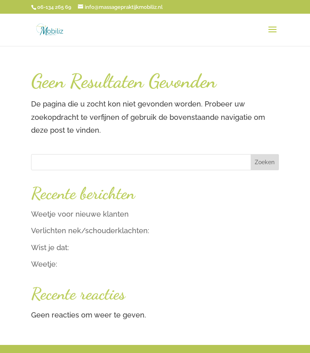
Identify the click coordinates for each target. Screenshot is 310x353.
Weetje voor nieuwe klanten (80, 214)
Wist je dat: (50, 247)
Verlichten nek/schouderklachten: (90, 230)
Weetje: (44, 264)
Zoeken (264, 162)
